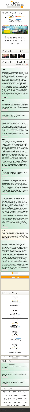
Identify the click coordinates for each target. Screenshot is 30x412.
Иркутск (10, 392)
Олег (3, 112)
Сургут (5, 401)
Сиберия (13, 380)
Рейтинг (25, 67)
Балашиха (4, 391)
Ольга (3, 196)
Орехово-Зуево (25, 396)
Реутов (14, 398)
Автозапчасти (18, 356)
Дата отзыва (21, 67)
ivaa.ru (18, 314)
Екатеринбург (25, 391)
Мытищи (10, 395)
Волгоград (14, 391)
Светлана (4, 139)
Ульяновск (22, 401)
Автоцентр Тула (15, 325)
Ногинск (10, 396)
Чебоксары (14, 402)
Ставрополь (25, 399)
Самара (26, 398)
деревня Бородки (7, 403)
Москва (6, 395)
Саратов (13, 399)
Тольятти (9, 401)
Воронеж (19, 391)
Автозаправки (11, 356)
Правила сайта (4, 410)
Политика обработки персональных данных (8, 409)
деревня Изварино (23, 403)
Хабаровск (5, 402)
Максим (3, 170)
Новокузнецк (24, 395)
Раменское (9, 398)
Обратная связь (18, 409)
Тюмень (17, 401)
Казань (14, 392)
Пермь (5, 398)
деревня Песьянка (9, 405)
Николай (4, 69)
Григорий (4, 230)
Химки (10, 402)
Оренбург (19, 396)
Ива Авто (15, 313)
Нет (26, 64)
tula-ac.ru (18, 326)
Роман (3, 178)
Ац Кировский (11, 364)
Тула (13, 401)
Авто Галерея (15, 301)
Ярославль (25, 402)
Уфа (26, 401)
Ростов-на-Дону (20, 398)
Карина (3, 241)
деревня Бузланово (15, 403)
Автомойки (5, 356)
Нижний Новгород (17, 395)
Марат (3, 100)
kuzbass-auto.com (18, 19)
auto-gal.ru (18, 302)
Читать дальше (4, 367)
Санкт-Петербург (7, 399)
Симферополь (18, 399)
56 (12, 15)
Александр (4, 120)
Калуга (25, 392)
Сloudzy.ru (2, 409)
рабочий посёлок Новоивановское (19, 405)
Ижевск (5, 392)
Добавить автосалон (25, 409)
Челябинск (20, 402)
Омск (15, 396)
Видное (10, 391)
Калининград (20, 392)
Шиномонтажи (24, 356)
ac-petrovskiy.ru (18, 338)
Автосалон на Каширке (15, 348)
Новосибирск (5, 396)
